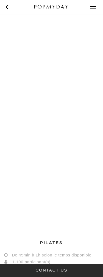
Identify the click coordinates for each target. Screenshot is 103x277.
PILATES (51, 242)
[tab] (51, 243)
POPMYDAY (51, 7)
